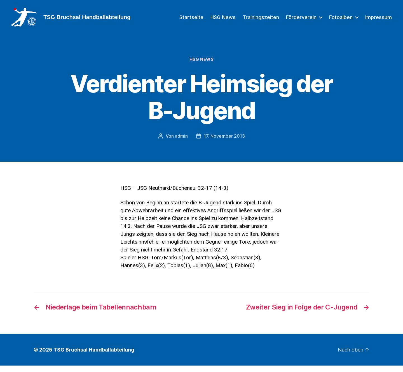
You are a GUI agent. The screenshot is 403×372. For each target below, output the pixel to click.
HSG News (223, 20)
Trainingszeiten (261, 20)
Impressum (378, 20)
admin (181, 142)
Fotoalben (341, 20)
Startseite (191, 20)
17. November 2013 (224, 142)
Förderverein (301, 20)
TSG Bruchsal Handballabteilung (93, 356)
